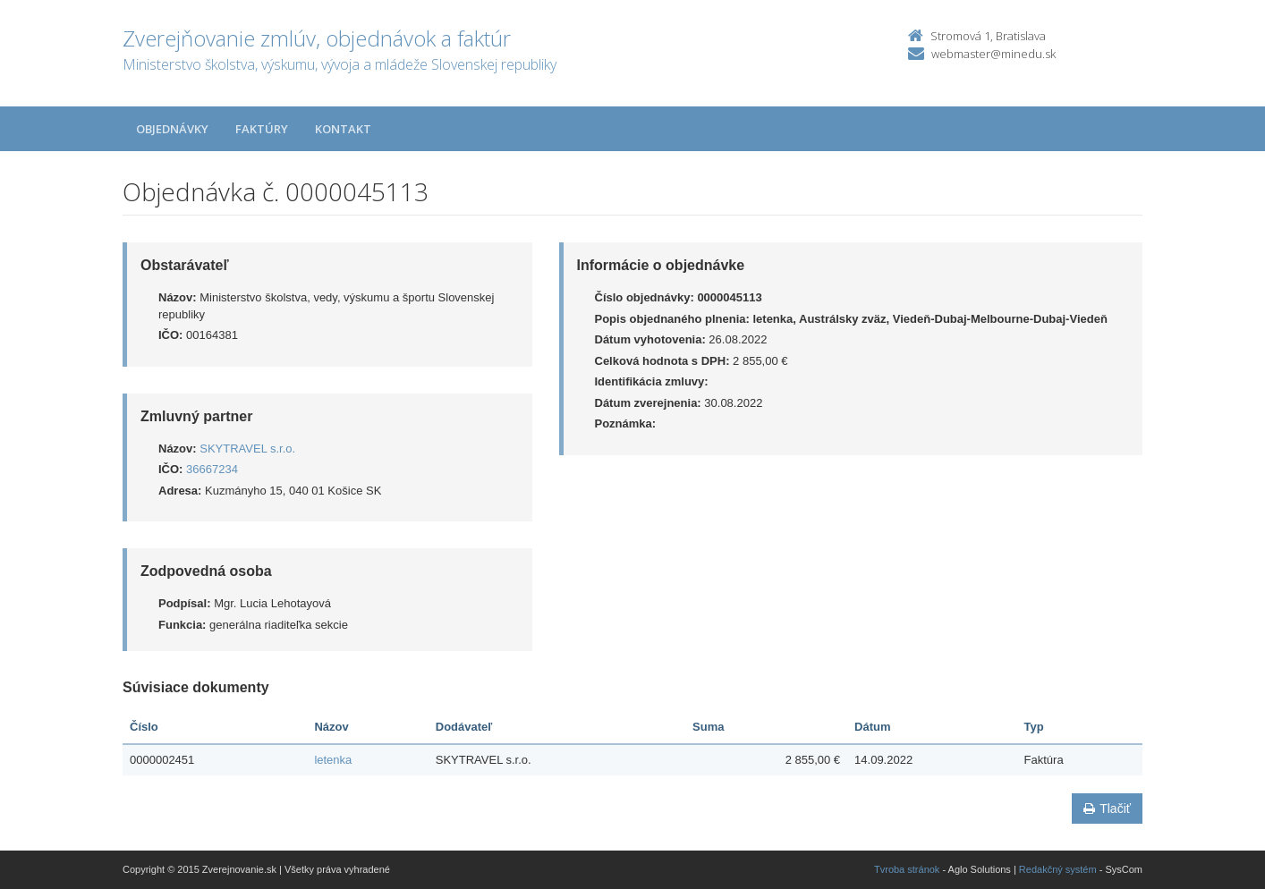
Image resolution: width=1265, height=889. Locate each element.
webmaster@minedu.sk (993, 54)
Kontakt (343, 129)
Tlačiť (1107, 808)
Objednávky (172, 129)
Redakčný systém (1058, 869)
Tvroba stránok (906, 869)
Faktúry (261, 129)
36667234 (212, 469)
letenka (333, 759)
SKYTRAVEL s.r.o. (247, 448)
